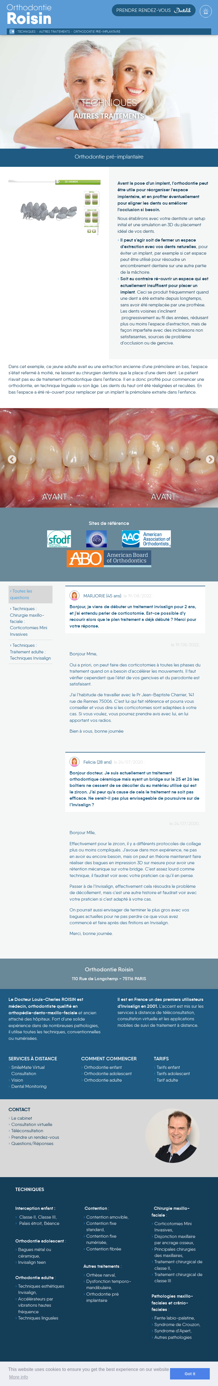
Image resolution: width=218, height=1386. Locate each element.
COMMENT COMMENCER (109, 1059)
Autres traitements (54, 32)
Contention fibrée (103, 1249)
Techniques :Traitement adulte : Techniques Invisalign (30, 652)
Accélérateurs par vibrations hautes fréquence (35, 1305)
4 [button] (96, 505)
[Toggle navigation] (206, 20)
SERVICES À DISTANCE (33, 1059)
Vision (17, 1080)
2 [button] (79, 505)
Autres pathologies (173, 1337)
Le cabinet (21, 1118)
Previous (10, 458)
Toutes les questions (21, 594)
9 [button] (139, 505)
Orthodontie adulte (103, 1080)
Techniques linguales (38, 1318)
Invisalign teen (32, 1262)
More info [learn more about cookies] (18, 1377)
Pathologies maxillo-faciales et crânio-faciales (172, 1302)
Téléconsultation (27, 1130)
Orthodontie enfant (103, 1067)
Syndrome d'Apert (172, 1330)
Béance (51, 1223)
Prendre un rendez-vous (35, 1137)
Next (208, 458)
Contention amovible (106, 1217)
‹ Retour (7, 144)
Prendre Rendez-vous (153, 10)
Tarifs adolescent (173, 1073)
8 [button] (130, 505)
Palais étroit (30, 1223)
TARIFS (161, 1059)
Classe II (27, 1217)
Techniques (26, 32)
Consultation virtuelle (31, 1124)
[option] (54, 458)
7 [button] (122, 505)
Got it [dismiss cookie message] (190, 1374)
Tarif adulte (167, 1080)
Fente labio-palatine (174, 1318)
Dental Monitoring (29, 1086)
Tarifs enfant (168, 1067)
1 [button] (71, 505)
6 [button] (113, 505)
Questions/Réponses (32, 1143)
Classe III (47, 1217)
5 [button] (105, 505)
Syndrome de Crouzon (176, 1324)
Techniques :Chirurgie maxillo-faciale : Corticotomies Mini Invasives (28, 621)
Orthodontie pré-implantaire (97, 32)
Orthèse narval (100, 1275)
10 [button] (147, 505)
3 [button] (88, 505)
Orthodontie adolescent (108, 1073)
